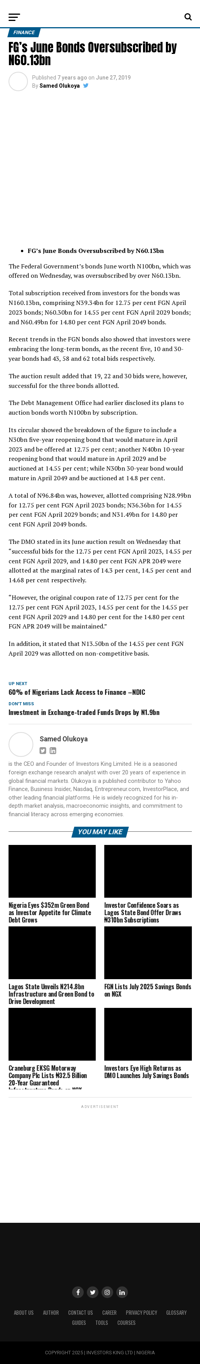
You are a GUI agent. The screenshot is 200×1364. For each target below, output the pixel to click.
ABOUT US (24, 1312)
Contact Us (80, 1312)
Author (51, 1312)
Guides (79, 1322)
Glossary (176, 1312)
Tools (101, 1322)
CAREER (109, 1312)
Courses (126, 1322)
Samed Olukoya (60, 86)
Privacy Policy (141, 1312)
